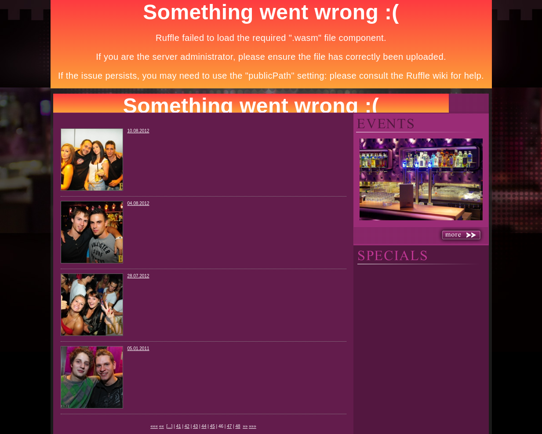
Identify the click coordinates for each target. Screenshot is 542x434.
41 (178, 426)
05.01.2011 (138, 348)
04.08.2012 (138, 203)
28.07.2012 (138, 276)
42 (187, 426)
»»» (252, 426)
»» (245, 426)
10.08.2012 (138, 130)
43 (195, 426)
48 (237, 426)
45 (212, 426)
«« (161, 426)
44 (203, 426)
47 (229, 426)
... (169, 426)
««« (154, 426)
